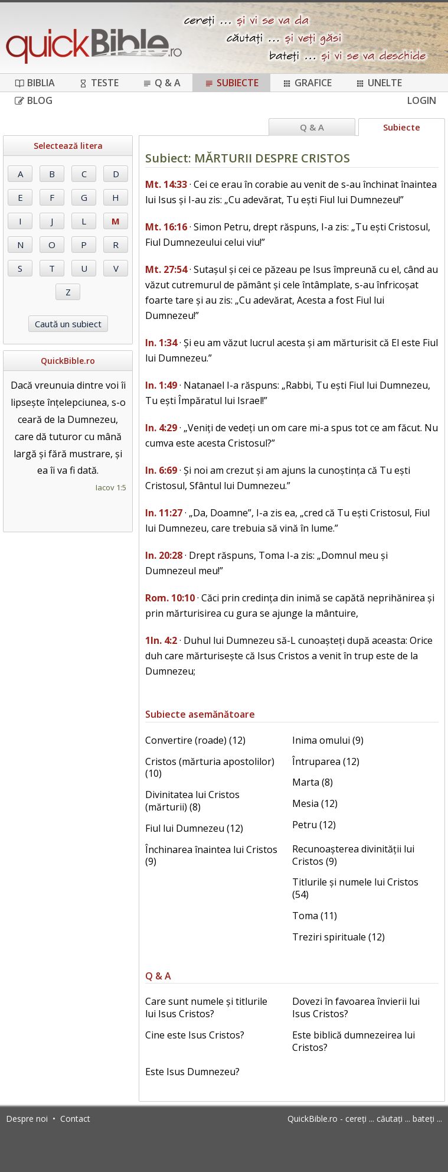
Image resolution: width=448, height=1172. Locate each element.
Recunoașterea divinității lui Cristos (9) (353, 855)
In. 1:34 (161, 342)
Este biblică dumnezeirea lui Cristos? (353, 1041)
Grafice (307, 82)
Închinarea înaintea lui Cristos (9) (211, 855)
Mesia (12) (315, 803)
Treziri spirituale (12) (338, 936)
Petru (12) (314, 824)
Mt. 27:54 (166, 269)
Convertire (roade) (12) (195, 740)
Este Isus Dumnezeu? (192, 1071)
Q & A (161, 82)
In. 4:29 (161, 427)
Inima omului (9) (328, 740)
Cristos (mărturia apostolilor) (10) (209, 767)
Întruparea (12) (325, 761)
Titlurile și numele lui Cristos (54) (355, 888)
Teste (99, 82)
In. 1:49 (161, 385)
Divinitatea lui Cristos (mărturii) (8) (192, 800)
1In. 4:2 (161, 640)
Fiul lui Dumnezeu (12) (194, 828)
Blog (34, 100)
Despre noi (27, 1118)
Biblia (35, 82)
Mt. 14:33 (166, 184)
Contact (75, 1118)
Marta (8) (312, 782)
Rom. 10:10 (170, 597)
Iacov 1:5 (111, 487)
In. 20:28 (163, 555)
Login (421, 100)
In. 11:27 (163, 512)
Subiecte (231, 82)
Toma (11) (314, 915)
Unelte (378, 82)
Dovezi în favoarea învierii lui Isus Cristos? (356, 1007)
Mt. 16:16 (166, 226)
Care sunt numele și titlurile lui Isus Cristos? (206, 1007)
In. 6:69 (161, 470)
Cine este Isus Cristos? (194, 1034)
